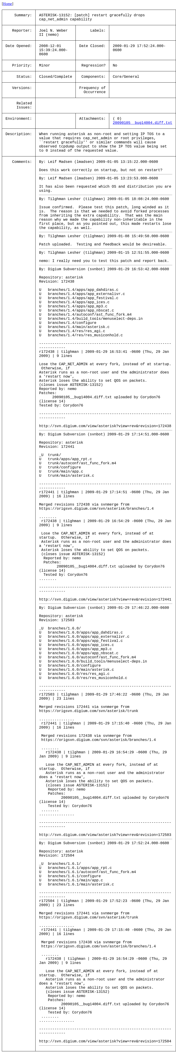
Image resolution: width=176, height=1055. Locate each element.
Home (7, 4)
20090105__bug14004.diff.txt (142, 123)
